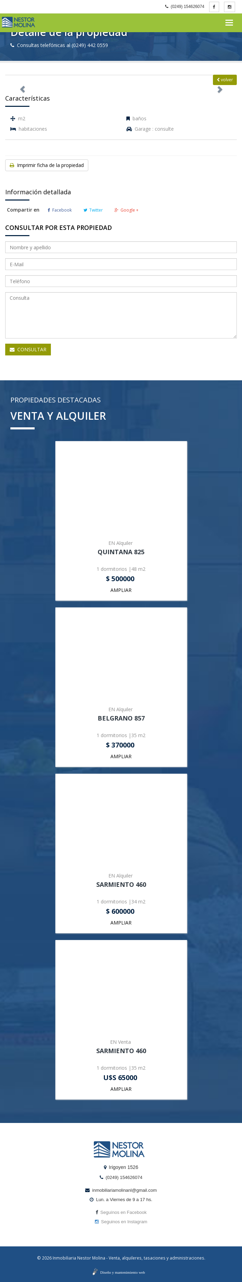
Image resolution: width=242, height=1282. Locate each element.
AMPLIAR (121, 590)
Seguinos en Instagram (121, 1221)
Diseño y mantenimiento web (122, 1272)
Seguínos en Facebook (121, 1212)
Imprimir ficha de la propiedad (47, 165)
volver (225, 80)
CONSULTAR (28, 349)
